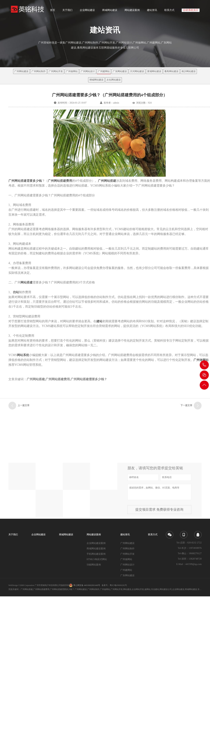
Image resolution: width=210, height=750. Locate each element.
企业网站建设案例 (96, 543)
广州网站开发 (56, 71)
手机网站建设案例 (96, 554)
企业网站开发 (138, 589)
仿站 (16, 292)
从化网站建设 (114, 79)
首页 (52, 11)
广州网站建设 (21, 71)
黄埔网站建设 (154, 71)
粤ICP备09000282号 (118, 585)
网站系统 (23, 355)
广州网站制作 (39, 71)
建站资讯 (152, 11)
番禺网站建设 (171, 71)
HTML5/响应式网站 (97, 559)
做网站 (147, 589)
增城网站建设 (96, 79)
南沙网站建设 (189, 71)
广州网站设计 (88, 71)
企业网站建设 (87, 11)
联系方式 (169, 11)
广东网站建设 (120, 71)
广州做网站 (72, 71)
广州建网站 (104, 71)
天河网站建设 (137, 71)
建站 (99, 321)
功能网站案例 (94, 564)
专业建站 (155, 589)
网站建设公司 (166, 589)
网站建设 (127, 589)
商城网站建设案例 (96, 548)
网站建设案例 (132, 11)
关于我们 (67, 11)
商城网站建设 (109, 11)
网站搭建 (27, 282)
